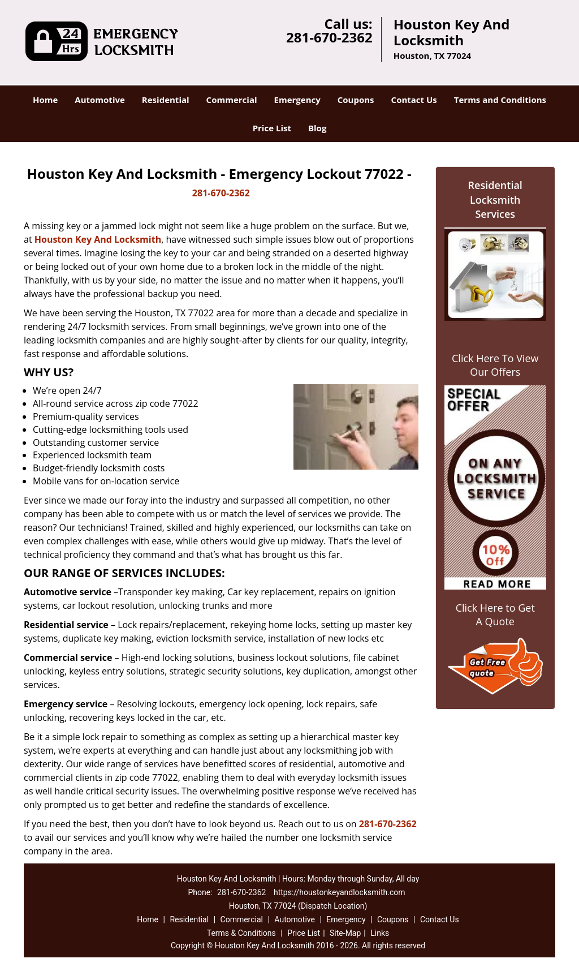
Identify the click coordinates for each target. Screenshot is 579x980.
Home (45, 99)
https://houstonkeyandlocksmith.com (339, 892)
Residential (165, 99)
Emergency (297, 99)
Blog (317, 128)
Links (379, 933)
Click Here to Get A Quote (495, 614)
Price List (272, 128)
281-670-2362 (329, 37)
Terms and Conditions (500, 99)
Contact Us (414, 99)
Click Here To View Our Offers (495, 365)
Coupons (356, 99)
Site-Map (345, 933)
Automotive (100, 99)
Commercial (231, 99)
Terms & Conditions (241, 933)
